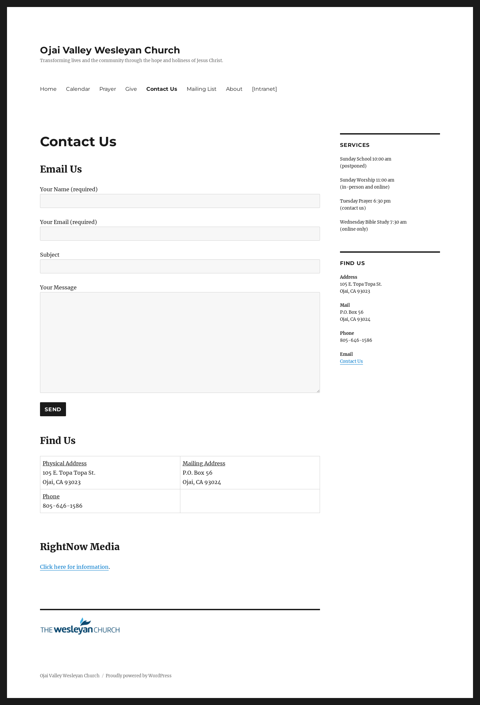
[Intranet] (264, 89)
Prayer (107, 89)
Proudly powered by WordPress (139, 676)
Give (131, 89)
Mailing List (202, 89)
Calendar (78, 89)
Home (48, 89)
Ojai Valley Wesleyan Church (110, 50)
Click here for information (74, 566)
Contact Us (161, 89)
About (234, 89)
